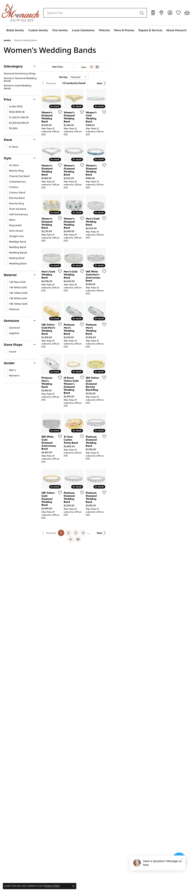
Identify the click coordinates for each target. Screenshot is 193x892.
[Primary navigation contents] (96, 30)
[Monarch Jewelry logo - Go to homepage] (21, 12)
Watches (104, 30)
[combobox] (90, 12)
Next (182, 83)
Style (7, 158)
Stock (8, 139)
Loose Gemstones (83, 30)
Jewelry (7, 40)
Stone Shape (13, 344)
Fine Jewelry (60, 30)
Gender (9, 363)
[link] (153, 13)
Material (10, 274)
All (135, 637)
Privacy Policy (52, 885)
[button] (170, 13)
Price (7, 99)
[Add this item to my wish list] (86, 140)
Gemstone (11, 320)
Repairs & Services (150, 30)
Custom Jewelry (38, 30)
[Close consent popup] (73, 886)
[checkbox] (13, 106)
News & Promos (124, 30)
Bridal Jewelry (15, 30)
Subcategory (13, 66)
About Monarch (176, 30)
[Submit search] (142, 12)
